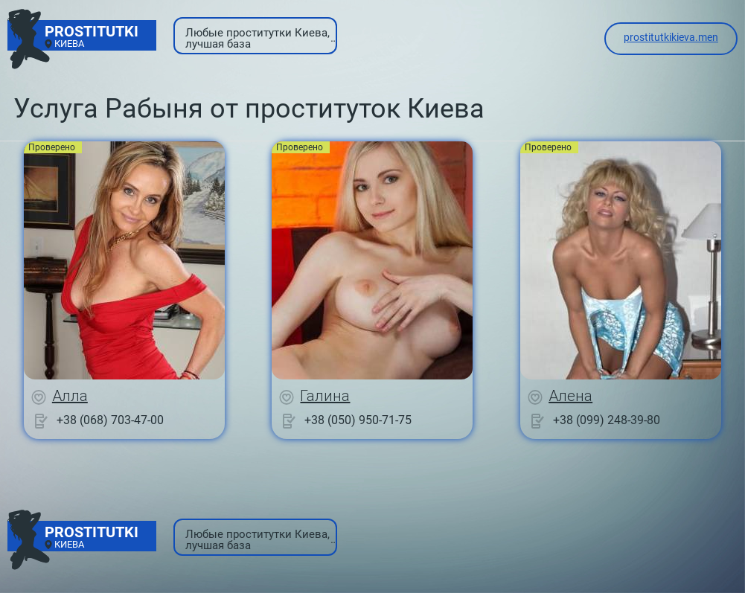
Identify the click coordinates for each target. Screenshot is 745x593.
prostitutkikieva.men (671, 37)
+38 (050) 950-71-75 (358, 420)
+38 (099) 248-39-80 (606, 420)
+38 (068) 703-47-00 (110, 420)
